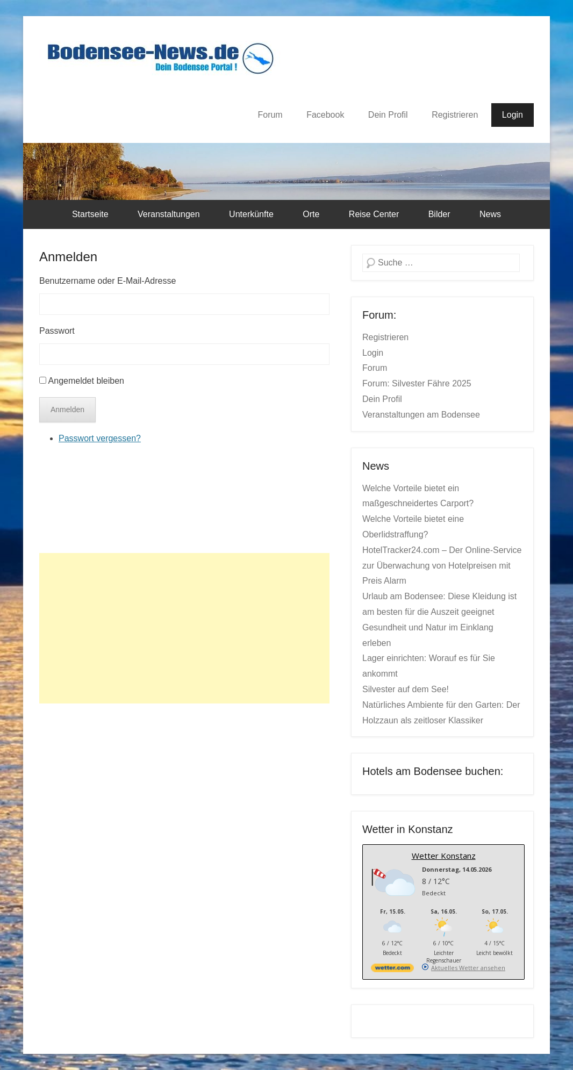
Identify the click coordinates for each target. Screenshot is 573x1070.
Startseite (90, 214)
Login (512, 114)
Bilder (439, 214)
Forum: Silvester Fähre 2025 (416, 383)
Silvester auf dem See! (405, 689)
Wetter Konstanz (444, 855)
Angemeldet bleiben (86, 380)
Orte (311, 214)
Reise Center (374, 214)
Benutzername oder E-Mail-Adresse (107, 280)
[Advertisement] (184, 628)
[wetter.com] (392, 970)
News (490, 214)
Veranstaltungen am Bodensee (421, 414)
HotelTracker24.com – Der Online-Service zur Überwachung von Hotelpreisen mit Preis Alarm (441, 565)
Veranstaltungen (169, 214)
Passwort (57, 330)
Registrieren (455, 114)
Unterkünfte (251, 214)
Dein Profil (388, 114)
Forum (269, 114)
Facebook (325, 114)
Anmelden (68, 256)
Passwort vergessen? (100, 438)
